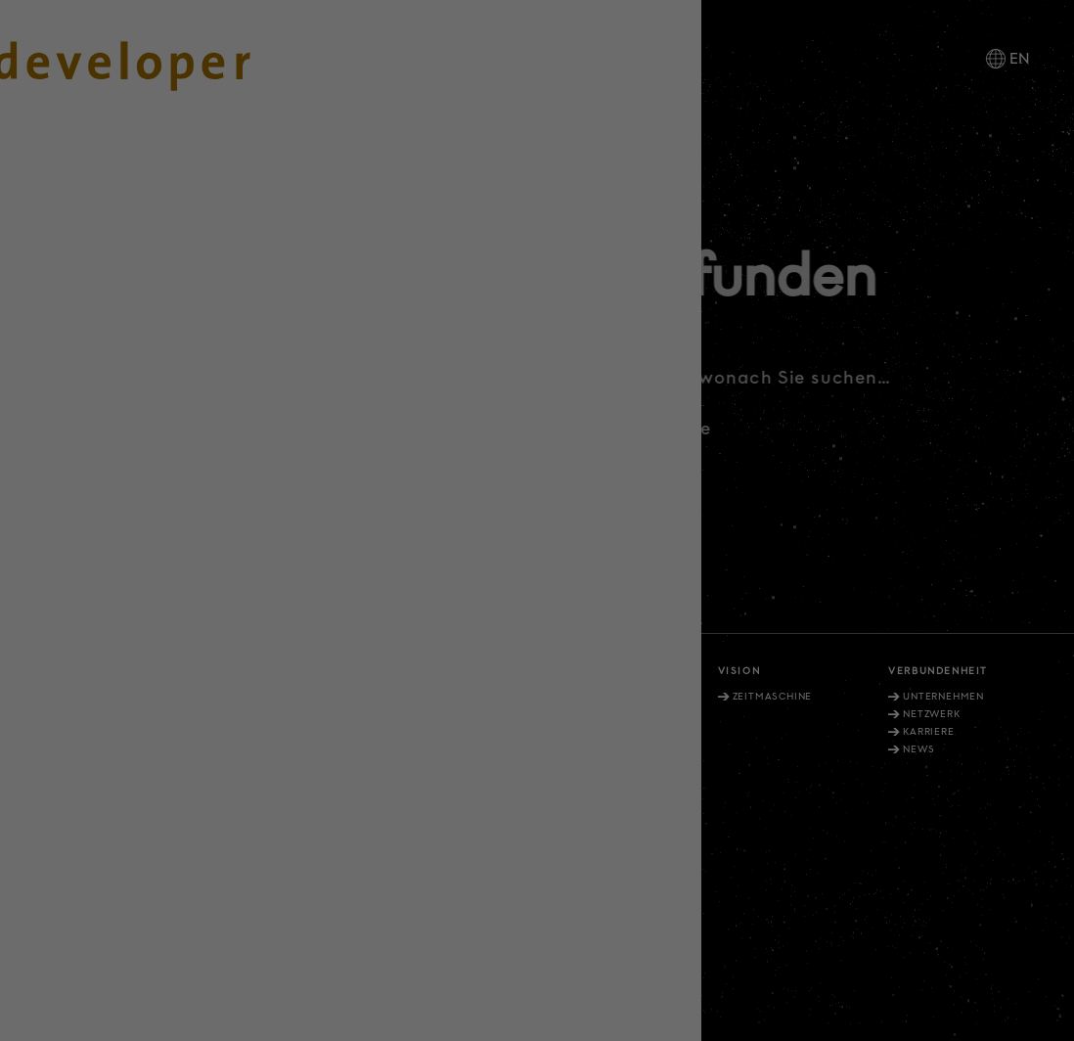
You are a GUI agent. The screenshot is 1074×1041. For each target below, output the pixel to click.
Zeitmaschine (773, 696)
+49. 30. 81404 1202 (83, 838)
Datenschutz (608, 917)
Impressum (523, 917)
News (918, 749)
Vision (739, 671)
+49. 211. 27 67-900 (81, 777)
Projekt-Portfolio (618, 696)
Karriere (928, 732)
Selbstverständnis (277, 696)
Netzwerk (931, 714)
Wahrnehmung (434, 696)
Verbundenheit (938, 671)
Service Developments (628, 714)
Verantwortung (430, 671)
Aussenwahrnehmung (285, 714)
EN (1019, 59)
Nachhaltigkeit (436, 714)
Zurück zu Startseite (647, 428)
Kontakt (452, 917)
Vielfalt (574, 671)
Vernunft (236, 671)
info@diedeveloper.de (101, 865)
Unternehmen (943, 696)
